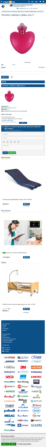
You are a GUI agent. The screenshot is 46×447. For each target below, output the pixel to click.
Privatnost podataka (7, 340)
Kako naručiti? (6, 337)
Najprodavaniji (5, 157)
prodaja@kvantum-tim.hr (23, 8)
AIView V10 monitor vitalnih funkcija (16, 252)
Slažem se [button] (5, 444)
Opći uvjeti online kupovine (9, 339)
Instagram (6, 349)
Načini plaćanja (6, 334)
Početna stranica (6, 11)
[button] (37, 1)
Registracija (12, 152)
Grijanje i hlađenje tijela (30, 11)
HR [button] (32, 1)
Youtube (5, 351)
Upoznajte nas (6, 323)
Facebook (6, 347)
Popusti (3, 262)
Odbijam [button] (13, 444)
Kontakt (4, 325)
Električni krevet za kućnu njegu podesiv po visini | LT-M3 (18, 304)
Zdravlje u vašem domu (18, 11)
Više (23, 122)
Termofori (40, 11)
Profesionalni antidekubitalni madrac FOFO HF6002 (17, 199)
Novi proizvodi (5, 210)
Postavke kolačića (7, 342)
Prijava (5, 152)
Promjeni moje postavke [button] (24, 444)
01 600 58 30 (34, 8)
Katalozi (4, 330)
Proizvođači (5, 328)
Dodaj (5, 77)
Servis (4, 327)
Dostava (4, 335)
